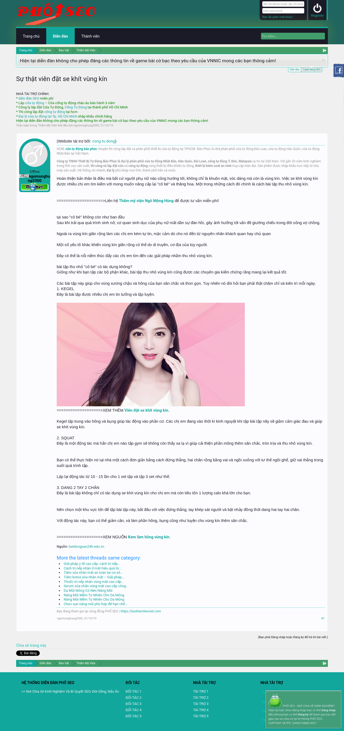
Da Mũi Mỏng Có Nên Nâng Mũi (88, 591)
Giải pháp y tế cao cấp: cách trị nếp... (92, 564)
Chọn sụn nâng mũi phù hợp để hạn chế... (96, 604)
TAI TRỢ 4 (200, 710)
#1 (323, 618)
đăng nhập (328, 710)
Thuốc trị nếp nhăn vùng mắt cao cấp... (94, 582)
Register (317, 15)
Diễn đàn (294, 69)
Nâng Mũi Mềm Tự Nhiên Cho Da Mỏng (94, 595)
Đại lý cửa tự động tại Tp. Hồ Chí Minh (48, 116)
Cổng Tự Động (75, 107)
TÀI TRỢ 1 (200, 691)
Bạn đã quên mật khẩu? (277, 17)
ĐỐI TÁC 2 (134, 698)
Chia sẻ (23, 645)
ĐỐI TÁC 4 (134, 710)
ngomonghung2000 (86, 125)
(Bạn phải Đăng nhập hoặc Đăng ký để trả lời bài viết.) (293, 637)
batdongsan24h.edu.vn (86, 546)
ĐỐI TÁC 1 (134, 691)
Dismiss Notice (323, 60)
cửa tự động (34, 103)
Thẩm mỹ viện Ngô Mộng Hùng (146, 200)
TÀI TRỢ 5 (200, 716)
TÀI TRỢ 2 (200, 698)
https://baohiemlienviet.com (141, 611)
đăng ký (303, 714)
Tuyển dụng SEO (311, 69)
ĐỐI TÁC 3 (134, 704)
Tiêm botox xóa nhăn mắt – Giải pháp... (94, 577)
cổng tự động (54, 112)
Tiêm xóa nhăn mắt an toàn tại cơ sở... (93, 573)
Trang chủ (31, 36)
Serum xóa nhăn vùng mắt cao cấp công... (96, 586)
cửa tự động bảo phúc (81, 149)
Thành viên (90, 36)
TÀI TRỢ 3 (200, 704)
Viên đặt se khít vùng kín (146, 410)
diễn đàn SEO (29, 98)
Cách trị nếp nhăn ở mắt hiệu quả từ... (93, 568)
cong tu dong (103, 141)
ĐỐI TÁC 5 (134, 716)
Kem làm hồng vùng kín (148, 537)
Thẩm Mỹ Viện (47, 125)
